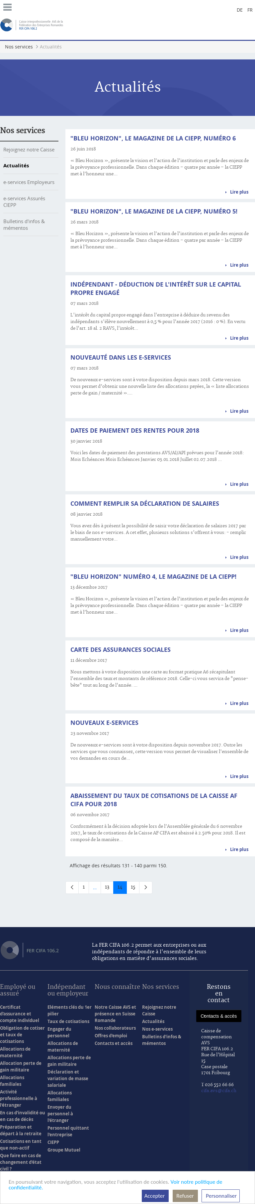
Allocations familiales (12, 1081)
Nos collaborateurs (115, 1028)
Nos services (22, 130)
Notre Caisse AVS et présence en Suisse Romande (115, 1013)
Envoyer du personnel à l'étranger (60, 1113)
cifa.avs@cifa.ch (218, 1090)
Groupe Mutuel (63, 1150)
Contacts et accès (113, 1043)
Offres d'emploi (111, 1036)
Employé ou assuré (17, 990)
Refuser (185, 1195)
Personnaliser (221, 1195)
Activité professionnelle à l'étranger (18, 1098)
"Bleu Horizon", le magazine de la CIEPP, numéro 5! (153, 211)
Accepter (155, 1195)
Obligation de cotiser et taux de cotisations (22, 1034)
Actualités (16, 165)
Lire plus (239, 192)
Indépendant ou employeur (67, 990)
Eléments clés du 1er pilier (69, 1010)
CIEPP (53, 1142)
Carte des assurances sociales (120, 649)
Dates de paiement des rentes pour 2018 (134, 430)
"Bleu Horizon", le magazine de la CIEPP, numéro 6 (153, 138)
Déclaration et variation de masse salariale (67, 1078)
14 (122, 888)
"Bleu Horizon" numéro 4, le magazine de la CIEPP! (153, 576)
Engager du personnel (59, 1032)
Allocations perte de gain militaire (69, 1061)
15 (135, 888)
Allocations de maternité (15, 1052)
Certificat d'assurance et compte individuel (19, 1013)
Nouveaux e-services (104, 723)
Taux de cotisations (68, 1021)
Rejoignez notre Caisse (28, 149)
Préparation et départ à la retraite (21, 1130)
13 (109, 888)
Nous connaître (117, 987)
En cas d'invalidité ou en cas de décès (22, 1116)
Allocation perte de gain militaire (21, 1066)
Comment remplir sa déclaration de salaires (144, 503)
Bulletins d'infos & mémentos (24, 224)
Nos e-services (157, 1029)
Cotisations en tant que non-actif (21, 1144)
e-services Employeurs (28, 182)
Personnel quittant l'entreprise (68, 1131)
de (240, 10)
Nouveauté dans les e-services (120, 357)
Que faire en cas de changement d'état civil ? (21, 1162)
